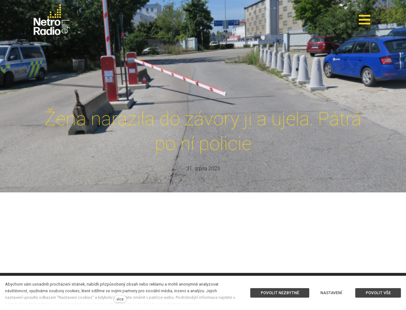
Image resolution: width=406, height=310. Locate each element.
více (120, 299)
